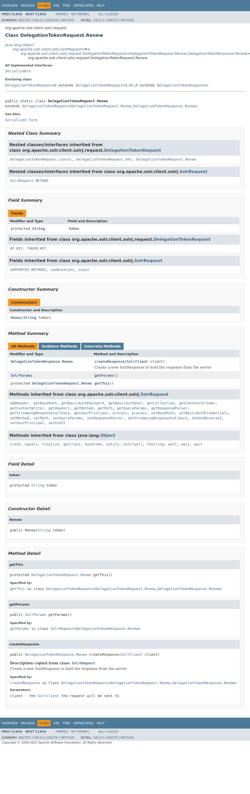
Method (67, 20)
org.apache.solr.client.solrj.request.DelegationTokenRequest (73, 53)
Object (108, 435)
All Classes (108, 14)
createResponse (109, 361)
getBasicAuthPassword (82, 403)
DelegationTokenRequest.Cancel (41, 159)
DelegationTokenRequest (28, 85)
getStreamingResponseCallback (40, 413)
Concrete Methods (102, 346)
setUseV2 (56, 423)
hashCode (93, 444)
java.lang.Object (19, 45)
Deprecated (83, 5)
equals (31, 444)
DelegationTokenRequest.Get (104, 159)
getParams (104, 375)
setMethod (19, 418)
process (120, 413)
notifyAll (133, 444)
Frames (62, 14)
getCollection (161, 403)
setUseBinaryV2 (207, 418)
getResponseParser (169, 408)
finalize (50, 444)
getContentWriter (27, 408)
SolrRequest (193, 171)
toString (155, 444)
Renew (16, 318)
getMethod (83, 408)
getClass (71, 444)
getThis (101, 383)
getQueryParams (132, 408)
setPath (41, 418)
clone (15, 444)
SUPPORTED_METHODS (28, 270)
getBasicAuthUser (125, 403)
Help (101, 5)
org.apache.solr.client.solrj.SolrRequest (47, 49)
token (74, 229)
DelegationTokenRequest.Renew (158, 53)
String (38, 229)
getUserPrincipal (91, 413)
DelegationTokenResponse (181, 85)
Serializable (18, 71)
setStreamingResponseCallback (158, 418)
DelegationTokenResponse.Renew (217, 53)
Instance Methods (59, 346)
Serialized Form (21, 120)
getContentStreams (197, 403)
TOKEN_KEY (36, 248)
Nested (24, 20)
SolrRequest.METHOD (29, 181)
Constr (51, 20)
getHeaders (59, 408)
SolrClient (137, 361)
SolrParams (21, 375)
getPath (105, 408)
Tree (66, 5)
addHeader (19, 403)
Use (56, 5)
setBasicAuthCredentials (203, 413)
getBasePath (45, 403)
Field (38, 20)
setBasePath (163, 413)
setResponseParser (105, 418)
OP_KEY (16, 248)
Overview (10, 5)
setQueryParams (68, 418)
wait (172, 444)
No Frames (80, 14)
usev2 (83, 270)
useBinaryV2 (62, 270)
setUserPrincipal (27, 423)
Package (28, 5)
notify (112, 444)
